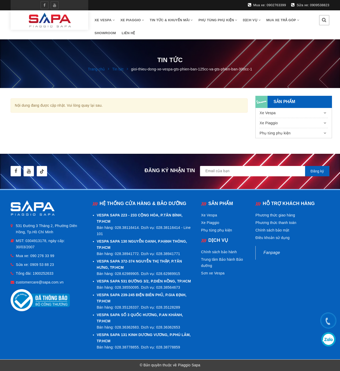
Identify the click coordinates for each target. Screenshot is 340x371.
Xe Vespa (268, 113)
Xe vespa (104, 20)
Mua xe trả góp (282, 20)
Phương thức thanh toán (275, 223)
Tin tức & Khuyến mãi (171, 20)
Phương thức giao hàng (275, 215)
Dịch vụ (252, 20)
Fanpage (271, 252)
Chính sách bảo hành (219, 252)
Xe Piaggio (132, 20)
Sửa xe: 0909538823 (310, 5)
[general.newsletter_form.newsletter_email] (264, 171)
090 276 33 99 (42, 256)
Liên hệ (128, 33)
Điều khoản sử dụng (272, 238)
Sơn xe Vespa (213, 273)
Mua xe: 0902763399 (267, 5)
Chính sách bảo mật (272, 230)
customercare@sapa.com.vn (39, 282)
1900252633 (43, 273)
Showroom (105, 33)
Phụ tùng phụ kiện (217, 20)
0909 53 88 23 (42, 265)
